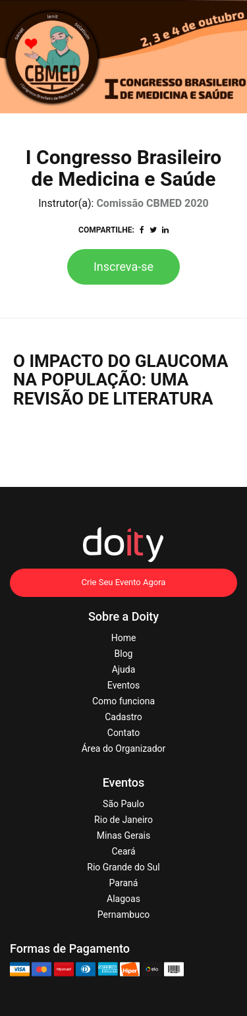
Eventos (123, 685)
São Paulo (123, 804)
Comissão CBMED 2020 (152, 203)
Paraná (123, 883)
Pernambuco (123, 914)
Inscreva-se (123, 266)
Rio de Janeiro (123, 819)
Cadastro (123, 717)
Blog (124, 653)
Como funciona (123, 701)
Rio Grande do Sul (123, 867)
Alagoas (123, 898)
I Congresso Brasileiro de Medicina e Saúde (123, 168)
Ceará (123, 851)
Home (123, 638)
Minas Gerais (123, 835)
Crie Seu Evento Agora (124, 582)
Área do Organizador (124, 748)
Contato (123, 732)
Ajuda (124, 669)
